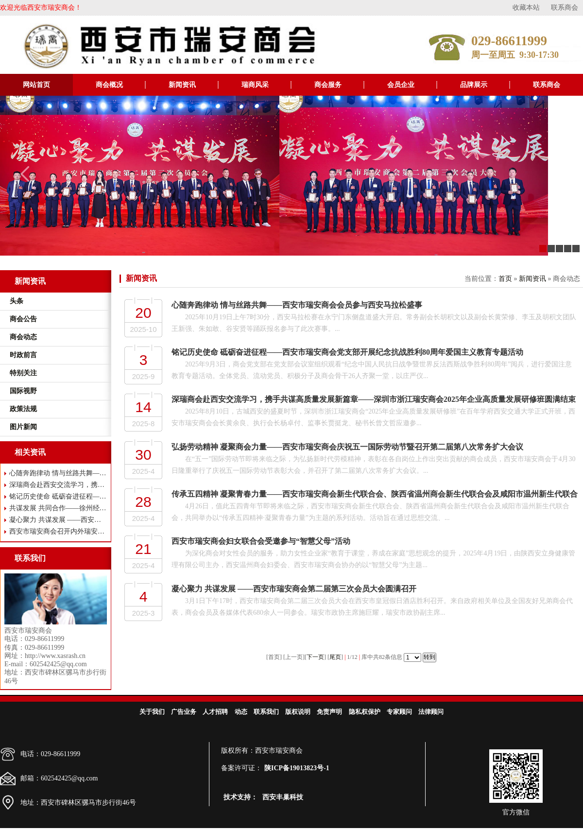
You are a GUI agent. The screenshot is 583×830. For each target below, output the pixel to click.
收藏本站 (526, 7)
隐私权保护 (364, 711)
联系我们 (266, 711)
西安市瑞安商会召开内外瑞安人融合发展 (58, 531)
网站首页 (36, 84)
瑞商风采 (255, 84)
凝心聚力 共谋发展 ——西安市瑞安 (58, 519)
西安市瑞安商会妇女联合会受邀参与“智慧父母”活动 (260, 541)
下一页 (315, 657)
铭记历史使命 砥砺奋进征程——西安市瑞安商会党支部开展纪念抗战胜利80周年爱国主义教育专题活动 (347, 352)
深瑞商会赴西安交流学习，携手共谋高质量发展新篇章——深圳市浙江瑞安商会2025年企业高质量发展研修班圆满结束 (373, 399)
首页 (505, 278)
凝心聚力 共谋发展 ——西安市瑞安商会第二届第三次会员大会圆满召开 (293, 589)
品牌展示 (473, 84)
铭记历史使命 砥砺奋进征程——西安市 (58, 496)
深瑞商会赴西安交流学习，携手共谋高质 (58, 484)
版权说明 (297, 711)
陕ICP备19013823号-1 (296, 768)
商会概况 (109, 84)
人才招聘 (215, 711)
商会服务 (328, 84)
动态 (241, 711)
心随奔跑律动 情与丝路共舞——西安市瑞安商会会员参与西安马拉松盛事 (296, 305)
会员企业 (400, 84)
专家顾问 (399, 711)
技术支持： (240, 797)
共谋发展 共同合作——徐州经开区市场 (58, 508)
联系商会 (564, 7)
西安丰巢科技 (282, 797)
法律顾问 (431, 711)
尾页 (335, 657)
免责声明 (329, 711)
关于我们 (152, 711)
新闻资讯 (182, 84)
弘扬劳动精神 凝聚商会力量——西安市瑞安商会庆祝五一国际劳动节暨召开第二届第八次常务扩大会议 (347, 447)
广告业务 (183, 711)
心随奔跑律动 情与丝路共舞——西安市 (58, 473)
